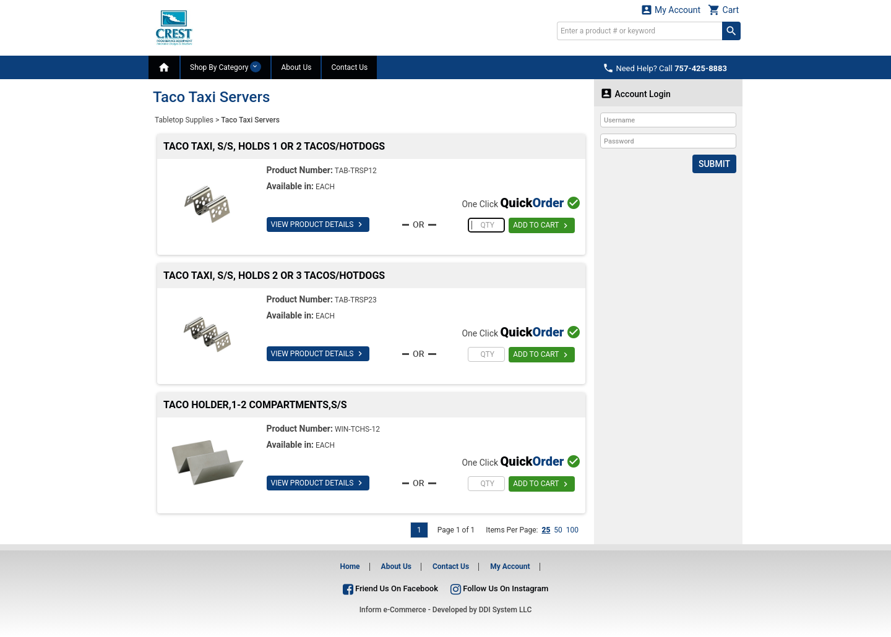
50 (558, 530)
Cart (723, 9)
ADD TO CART (541, 226)
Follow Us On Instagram (499, 588)
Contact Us (349, 67)
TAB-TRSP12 (356, 170)
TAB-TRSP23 (356, 300)
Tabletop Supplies (184, 120)
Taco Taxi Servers (250, 120)
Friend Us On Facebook (390, 588)
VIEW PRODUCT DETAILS (318, 224)
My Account (670, 9)
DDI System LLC (505, 609)
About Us (296, 67)
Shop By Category (225, 66)
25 (545, 530)
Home (349, 566)
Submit (714, 164)
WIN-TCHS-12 (357, 429)
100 (572, 530)
